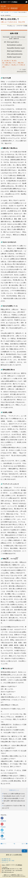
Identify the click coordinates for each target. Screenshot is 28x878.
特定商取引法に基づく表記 (8, 860)
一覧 (14, 843)
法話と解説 (6, 12)
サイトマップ (5, 862)
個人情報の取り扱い (6, 858)
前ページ (4, 843)
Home (2, 12)
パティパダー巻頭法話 (13, 12)
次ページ (24, 843)
